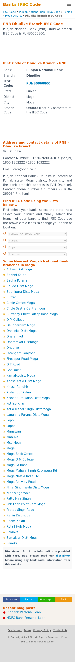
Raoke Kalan (16, 521)
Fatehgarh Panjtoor (21, 353)
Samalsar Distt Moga (22, 538)
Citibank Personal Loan (24, 612)
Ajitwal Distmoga (19, 269)
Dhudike (13, 347)
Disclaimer (15, 630)
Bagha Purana (17, 280)
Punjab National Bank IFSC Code (39, 11)
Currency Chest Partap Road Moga (32, 314)
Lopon (11, 426)
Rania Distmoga (18, 515)
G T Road (13, 364)
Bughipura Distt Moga (23, 292)
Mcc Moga (14, 443)
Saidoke (12, 532)
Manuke (12, 437)
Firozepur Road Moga (22, 359)
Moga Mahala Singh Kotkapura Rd (32, 470)
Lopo (10, 420)
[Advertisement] (37, 48)
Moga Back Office (20, 454)
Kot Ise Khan (16, 403)
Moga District (13, 15)
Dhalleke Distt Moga (22, 331)
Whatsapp (46, 599)
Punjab (68, 11)
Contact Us (60, 630)
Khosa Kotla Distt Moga (24, 381)
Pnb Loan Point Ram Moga (26, 504)
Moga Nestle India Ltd (23, 476)
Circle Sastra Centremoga (26, 308)
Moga (11, 448)
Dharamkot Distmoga (23, 342)
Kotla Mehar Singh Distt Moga (29, 409)
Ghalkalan (14, 370)
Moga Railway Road (21, 482)
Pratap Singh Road (20, 510)
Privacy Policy (42, 630)
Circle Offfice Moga (21, 303)
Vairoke (12, 543)
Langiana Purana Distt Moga (28, 415)
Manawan (14, 431)
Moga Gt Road (17, 465)
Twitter (29, 599)
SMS (63, 599)
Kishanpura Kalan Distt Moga (28, 398)
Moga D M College (20, 459)
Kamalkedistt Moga (21, 375)
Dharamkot (15, 336)
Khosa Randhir (17, 387)
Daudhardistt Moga (21, 325)
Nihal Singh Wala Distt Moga (28, 487)
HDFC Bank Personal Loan (26, 618)
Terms (27, 630)
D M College (16, 320)
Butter (11, 297)
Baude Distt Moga (20, 286)
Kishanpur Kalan (19, 392)
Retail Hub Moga (19, 526)
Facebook (11, 599)
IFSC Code (9, 11)
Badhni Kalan (16, 275)
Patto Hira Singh (19, 498)
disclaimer (63, 555)
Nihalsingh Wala (19, 493)
